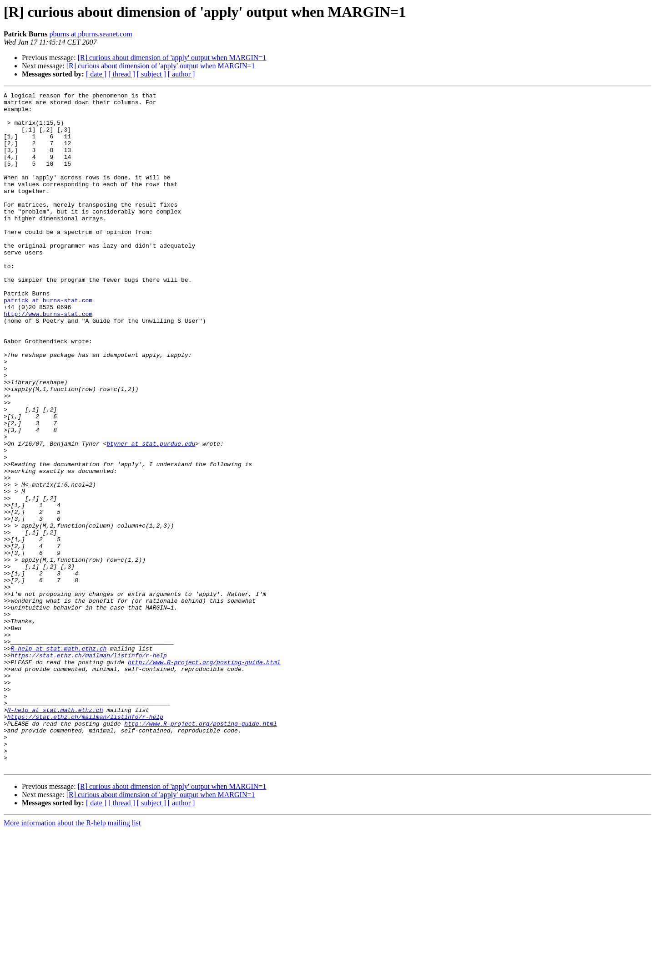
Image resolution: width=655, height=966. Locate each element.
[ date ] (96, 74)
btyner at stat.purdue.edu (150, 514)
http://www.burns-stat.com (48, 359)
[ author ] (181, 74)
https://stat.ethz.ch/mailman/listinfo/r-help (89, 768)
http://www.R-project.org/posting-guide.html (204, 777)
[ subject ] (151, 74)
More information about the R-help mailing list (72, 958)
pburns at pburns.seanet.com (90, 34)
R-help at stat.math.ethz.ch (59, 760)
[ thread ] (121, 74)
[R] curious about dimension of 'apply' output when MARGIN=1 (172, 57)
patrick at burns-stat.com (48, 342)
